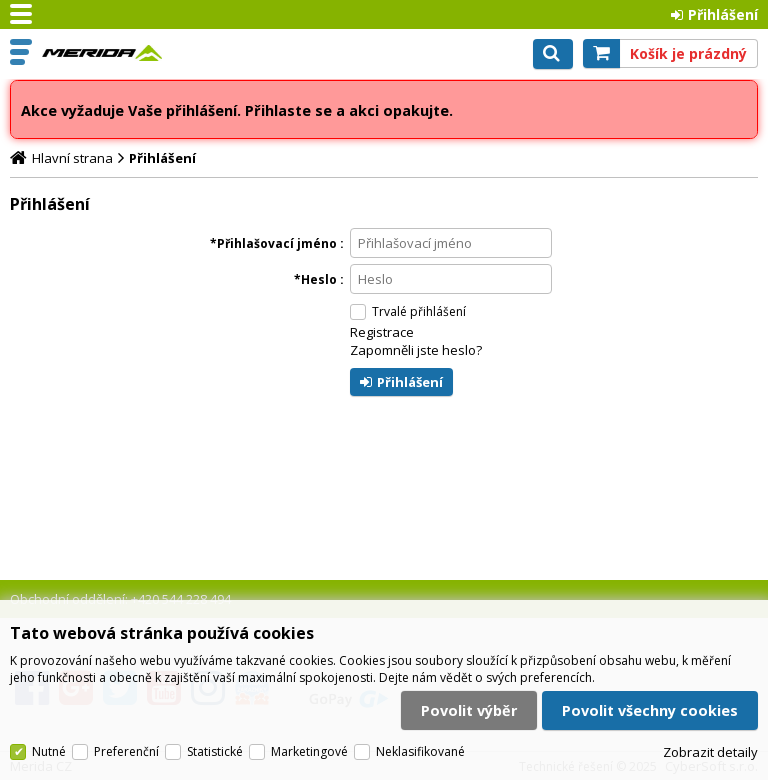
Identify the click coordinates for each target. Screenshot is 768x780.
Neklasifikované (420, 751)
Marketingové (309, 751)
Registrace (382, 332)
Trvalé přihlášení (419, 311)
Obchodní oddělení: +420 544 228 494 (120, 599)
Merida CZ (102, 53)
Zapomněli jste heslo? (416, 350)
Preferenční (126, 751)
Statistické (215, 751)
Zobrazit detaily (710, 752)
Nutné (49, 751)
